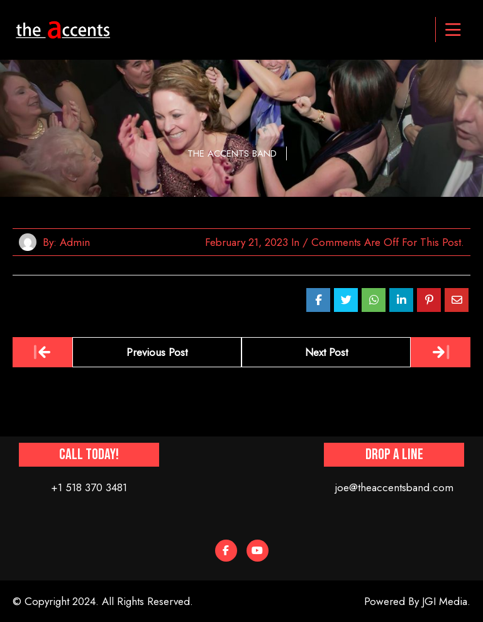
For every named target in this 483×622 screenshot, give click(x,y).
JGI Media (444, 601)
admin (75, 242)
